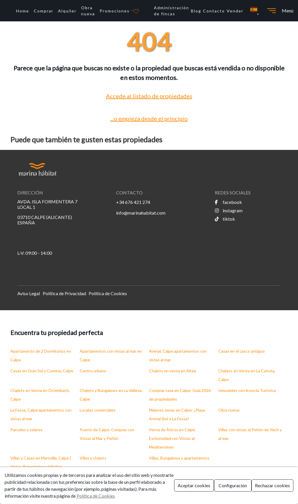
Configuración (233, 485)
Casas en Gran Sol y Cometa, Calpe (41, 370)
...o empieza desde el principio (149, 118)
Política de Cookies (108, 293)
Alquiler (67, 10)
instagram (229, 210)
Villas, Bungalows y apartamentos (179, 457)
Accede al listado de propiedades (149, 95)
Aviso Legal (28, 293)
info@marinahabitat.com (140, 212)
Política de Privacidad (64, 293)
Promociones (115, 10)
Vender (235, 10)
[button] (254, 11)
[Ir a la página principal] (131, 11)
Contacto (214, 10)
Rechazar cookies (272, 485)
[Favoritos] (136, 10)
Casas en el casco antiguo (241, 351)
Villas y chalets (93, 457)
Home (22, 10)
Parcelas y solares (26, 429)
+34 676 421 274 (133, 202)
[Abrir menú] (271, 10)
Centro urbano (93, 370)
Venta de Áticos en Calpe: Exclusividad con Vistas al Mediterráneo (172, 438)
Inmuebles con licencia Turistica (247, 390)
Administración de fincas (171, 10)
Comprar (43, 10)
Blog (196, 10)
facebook (228, 202)
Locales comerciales (98, 410)
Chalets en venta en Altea (172, 370)
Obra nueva (88, 10)
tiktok (225, 219)
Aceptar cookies (194, 485)
